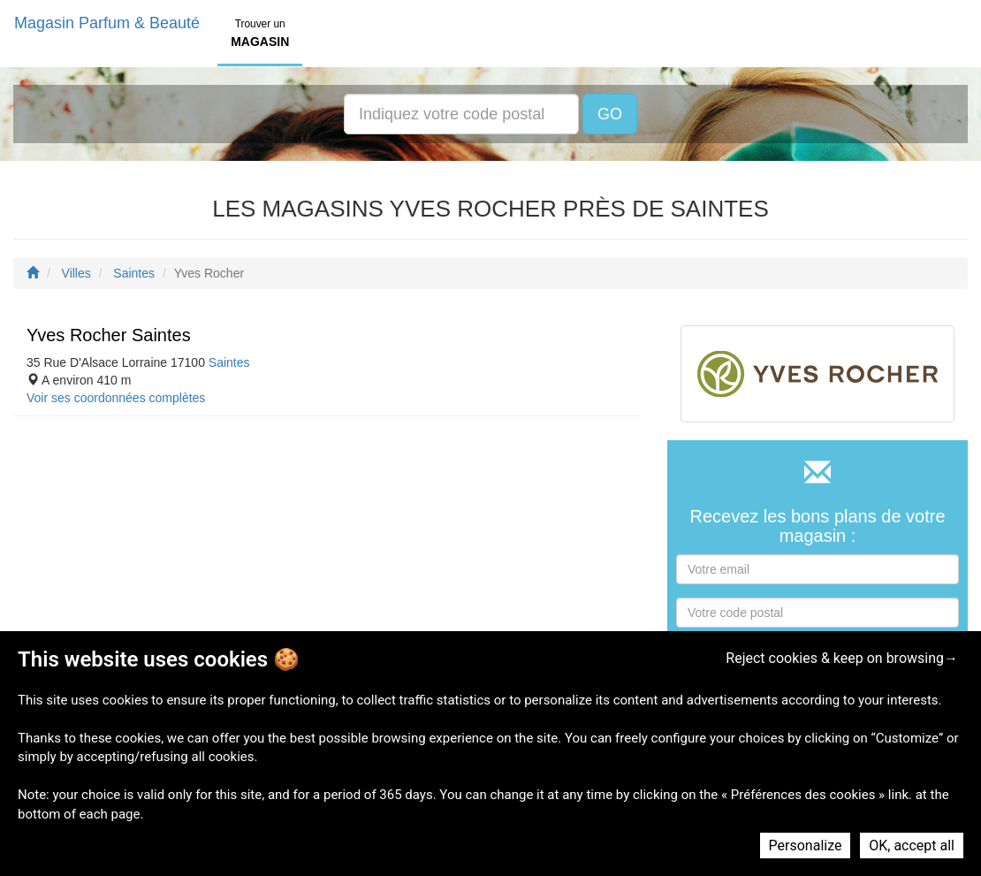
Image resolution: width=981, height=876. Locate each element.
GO (609, 114)
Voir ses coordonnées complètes (116, 398)
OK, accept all (911, 845)
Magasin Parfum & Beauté (107, 23)
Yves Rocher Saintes (109, 335)
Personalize (805, 845)
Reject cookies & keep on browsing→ (842, 658)
